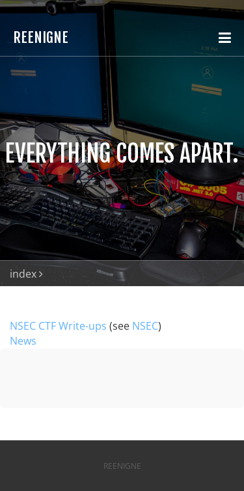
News (23, 341)
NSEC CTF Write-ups (58, 326)
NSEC (145, 326)
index (23, 274)
